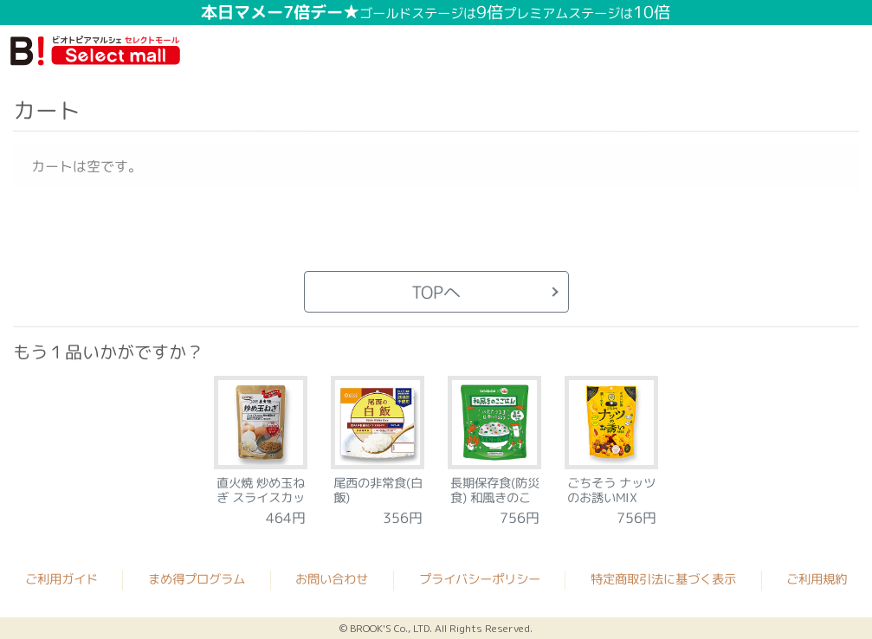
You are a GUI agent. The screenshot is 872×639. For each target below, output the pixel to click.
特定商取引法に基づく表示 (663, 579)
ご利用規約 (816, 579)
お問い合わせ (331, 578)
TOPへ (436, 292)
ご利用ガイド (61, 578)
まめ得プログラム (196, 578)
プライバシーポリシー (479, 579)
